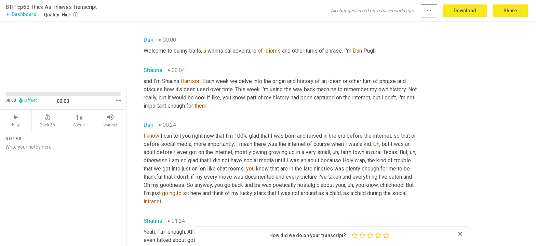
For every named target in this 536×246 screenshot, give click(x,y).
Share (510, 10)
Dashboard (21, 14)
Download (465, 10)
